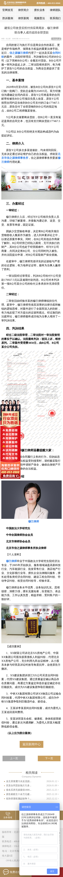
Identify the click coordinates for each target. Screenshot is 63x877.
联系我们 (55, 18)
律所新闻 (23, 18)
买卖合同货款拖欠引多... (18, 785)
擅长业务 (39, 10)
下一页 (49, 758)
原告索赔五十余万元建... (18, 794)
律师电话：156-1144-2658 (15, 846)
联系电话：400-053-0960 (14, 841)
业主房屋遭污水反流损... (18, 781)
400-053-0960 (53, 3)
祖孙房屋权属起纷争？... (18, 798)
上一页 (14, 758)
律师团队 (55, 10)
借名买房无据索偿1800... (18, 789)
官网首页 (7, 10)
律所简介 (23, 10)
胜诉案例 (7, 18)
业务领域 (7, 817)
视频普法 (39, 18)
